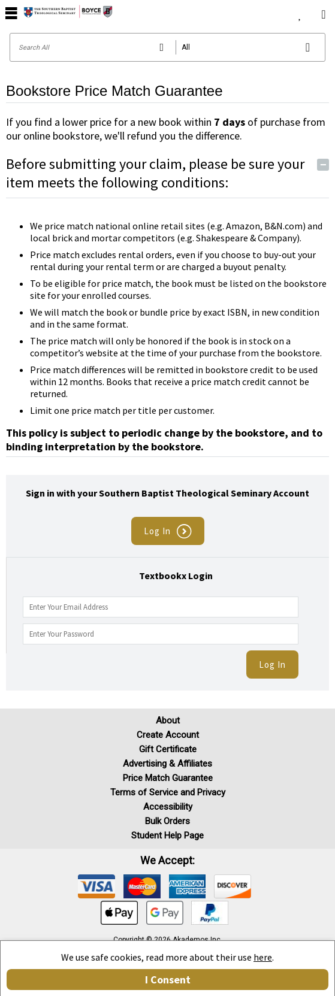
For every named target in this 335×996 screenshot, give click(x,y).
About (168, 720)
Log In (272, 664)
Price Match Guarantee (168, 778)
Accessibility (167, 806)
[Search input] (167, 47)
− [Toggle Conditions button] (323, 165)
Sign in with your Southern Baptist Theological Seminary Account (167, 493)
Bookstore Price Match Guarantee (114, 91)
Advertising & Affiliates (167, 763)
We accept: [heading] (167, 861)
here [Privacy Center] (262, 957)
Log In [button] (168, 531)
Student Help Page (167, 835)
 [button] (11, 13)
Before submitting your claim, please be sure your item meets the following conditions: (167, 173)
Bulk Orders (167, 821)
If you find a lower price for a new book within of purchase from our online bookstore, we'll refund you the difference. (165, 129)
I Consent (168, 979)
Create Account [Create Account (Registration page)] (168, 734)
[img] (96, 886)
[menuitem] (300, 12)
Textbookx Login (176, 576)
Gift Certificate (168, 749)
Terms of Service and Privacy (167, 792)
